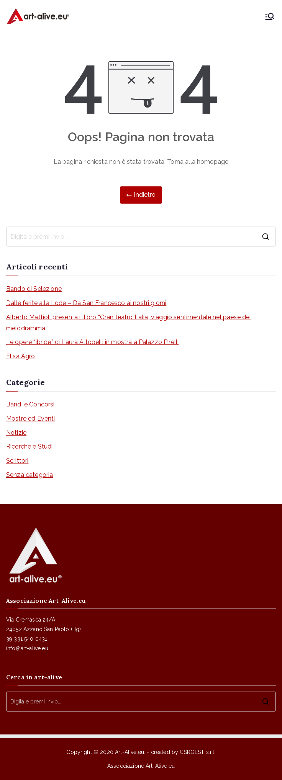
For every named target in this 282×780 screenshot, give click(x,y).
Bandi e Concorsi (30, 404)
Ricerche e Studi (29, 446)
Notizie (16, 432)
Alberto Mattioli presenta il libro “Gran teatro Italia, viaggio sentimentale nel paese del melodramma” (128, 322)
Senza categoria (29, 474)
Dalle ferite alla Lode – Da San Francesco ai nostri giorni (86, 303)
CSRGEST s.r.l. (197, 752)
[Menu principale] (270, 16)
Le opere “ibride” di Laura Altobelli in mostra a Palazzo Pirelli (92, 342)
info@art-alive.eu (27, 648)
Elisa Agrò (20, 356)
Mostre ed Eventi (30, 418)
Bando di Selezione (34, 288)
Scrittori (17, 460)
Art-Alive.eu (129, 752)
